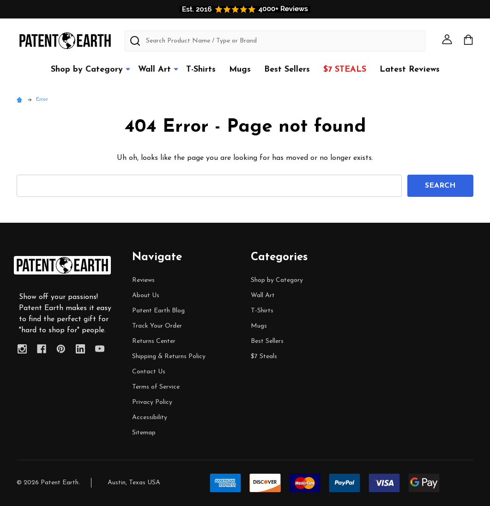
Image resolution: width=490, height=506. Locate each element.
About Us (145, 295)
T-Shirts (201, 69)
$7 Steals (344, 69)
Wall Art (154, 69)
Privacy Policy (152, 402)
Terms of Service (156, 387)
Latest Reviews (410, 69)
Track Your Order (157, 326)
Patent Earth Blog (158, 310)
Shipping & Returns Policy (169, 356)
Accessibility (149, 417)
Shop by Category (87, 69)
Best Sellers (287, 69)
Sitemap (144, 432)
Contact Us (148, 371)
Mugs (240, 69)
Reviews (143, 280)
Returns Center (153, 341)
